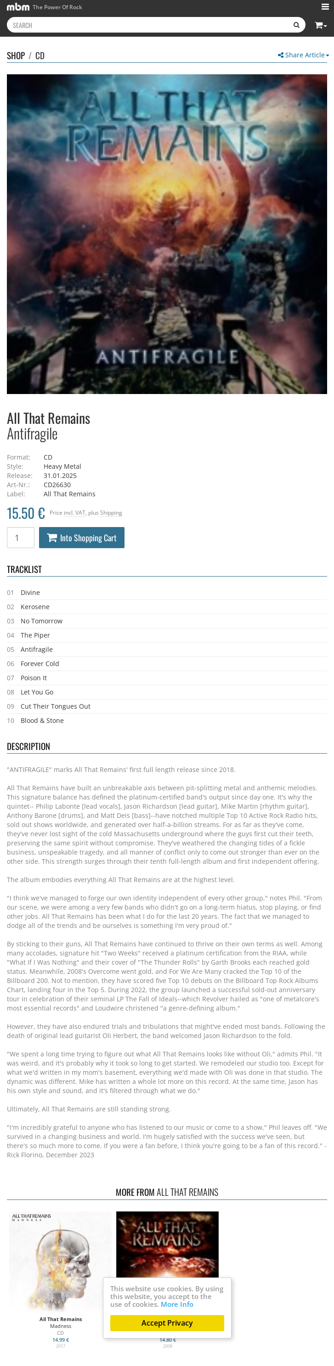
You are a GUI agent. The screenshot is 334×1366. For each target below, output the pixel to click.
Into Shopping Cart (82, 538)
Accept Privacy (167, 1323)
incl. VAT (74, 512)
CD (40, 55)
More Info (177, 1304)
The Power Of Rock (44, 7)
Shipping (111, 512)
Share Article (303, 54)
